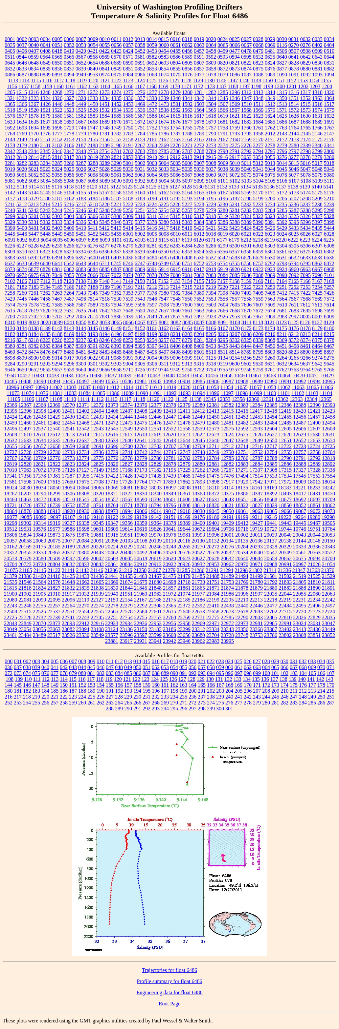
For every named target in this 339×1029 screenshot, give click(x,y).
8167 (222, 328)
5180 (45, 198)
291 (137, 708)
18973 (111, 511)
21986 (227, 594)
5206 (282, 198)
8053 (105, 322)
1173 (210, 86)
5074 (258, 175)
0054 (92, 45)
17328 (314, 470)
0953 (92, 74)
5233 (258, 204)
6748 (152, 263)
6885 (104, 269)
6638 (21, 263)
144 (8, 685)
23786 (270, 635)
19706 (227, 529)
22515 (25, 611)
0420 (81, 51)
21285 (183, 570)
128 (191, 679)
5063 (140, 175)
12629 (299, 434)
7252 (293, 287)
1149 (256, 80)
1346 (234, 98)
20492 (140, 552)
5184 (92, 198)
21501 (270, 576)
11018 (155, 387)
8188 (57, 334)
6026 (305, 234)
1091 (293, 74)
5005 (175, 163)
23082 (68, 629)
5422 (222, 228)
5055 (57, 175)
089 (165, 673)
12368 (39, 405)
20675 (299, 558)
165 (202, 685)
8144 (81, 328)
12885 (270, 464)
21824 (39, 588)
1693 (21, 127)
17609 (39, 482)
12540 (53, 428)
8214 (317, 334)
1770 (33, 133)
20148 (313, 541)
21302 (255, 570)
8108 (235, 322)
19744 (285, 529)
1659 (69, 122)
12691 (97, 446)
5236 (293, 204)
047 (110, 667)
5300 (21, 216)
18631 (212, 499)
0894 (69, 74)
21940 (111, 594)
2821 (116, 157)
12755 (285, 452)
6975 (33, 275)
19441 (270, 523)
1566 (222, 110)
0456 (187, 51)
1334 (104, 98)
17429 (140, 476)
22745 (97, 617)
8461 (305, 346)
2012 (270, 133)
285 (312, 702)
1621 (234, 116)
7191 (128, 287)
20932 (198, 564)
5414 (128, 228)
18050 (54, 487)
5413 (116, 228)
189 (91, 691)
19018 (184, 511)
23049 (10, 629)
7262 (45, 293)
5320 (234, 216)
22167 (140, 600)
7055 (69, 275)
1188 (233, 86)
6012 (199, 234)
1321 (10, 98)
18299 (53, 493)
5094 (164, 181)
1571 (282, 110)
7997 (293, 316)
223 (73, 697)
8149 (116, 328)
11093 (184, 393)
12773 (68, 458)
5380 (163, 222)
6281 (152, 245)
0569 (104, 57)
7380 (163, 293)
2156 (104, 139)
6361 (282, 251)
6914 (163, 269)
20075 (54, 541)
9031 (104, 358)
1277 (152, 92)
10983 (169, 381)
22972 (227, 623)
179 (330, 685)
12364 (310, 399)
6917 (199, 269)
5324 (282, 216)
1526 (92, 110)
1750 (128, 127)
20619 (155, 558)
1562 (175, 110)
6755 (234, 263)
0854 (163, 68)
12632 (10, 440)
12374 (126, 405)
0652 (81, 63)
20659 (270, 558)
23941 (155, 641)
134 (247, 679)
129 (201, 679)
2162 (163, 139)
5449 (57, 234)
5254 (163, 210)
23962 (198, 641)
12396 (25, 411)
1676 (175, 122)
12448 (184, 417)
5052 (33, 175)
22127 (97, 600)
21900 (10, 594)
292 (146, 708)
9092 (140, 358)
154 (100, 685)
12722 (285, 446)
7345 (92, 293)
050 (137, 667)
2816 (57, 157)
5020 (21, 169)
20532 (227, 552)
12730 (53, 452)
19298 (10, 523)
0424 (128, 51)
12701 (140, 446)
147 (36, 685)
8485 (116, 352)
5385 (211, 222)
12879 (184, 464)
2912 (175, 157)
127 (182, 679)
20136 (255, 541)
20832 (68, 564)
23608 (169, 635)
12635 (53, 440)
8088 (211, 322)
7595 (128, 304)
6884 (92, 269)
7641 (92, 310)
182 (27, 691)
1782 (116, 133)
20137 (270, 541)
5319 (222, 216)
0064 (211, 45)
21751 (212, 582)
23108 (97, 629)
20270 (198, 546)
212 (303, 691)
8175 (282, 328)
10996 (12, 387)
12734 (82, 452)
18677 (285, 499)
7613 (317, 304)
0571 (128, 57)
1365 (10, 104)
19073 (328, 511)
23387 (270, 629)
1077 (199, 74)
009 (91, 661)
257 (54, 702)
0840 (92, 68)
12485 (285, 422)
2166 (211, 139)
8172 (246, 328)
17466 (198, 476)
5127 (175, 186)
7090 (282, 275)
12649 (256, 440)
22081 (25, 600)
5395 (293, 222)
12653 (314, 440)
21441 (111, 576)
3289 (104, 163)
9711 (128, 369)
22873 (53, 623)
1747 (92, 127)
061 (238, 667)
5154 (69, 192)
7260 (21, 293)
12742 (140, 452)
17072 (39, 470)
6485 (163, 257)
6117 (175, 240)
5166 (211, 192)
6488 (187, 257)
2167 (222, 139)
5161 (152, 192)
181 (18, 691)
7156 (210, 281)
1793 (234, 133)
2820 (104, 157)
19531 (25, 529)
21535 (10, 582)
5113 (22, 186)
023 (220, 661)
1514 (293, 104)
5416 (152, 228)
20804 (53, 564)
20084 (83, 541)
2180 (33, 145)
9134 (222, 358)
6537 (211, 257)
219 (36, 697)
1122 (116, 80)
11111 (84, 399)
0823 (258, 63)
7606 (246, 304)
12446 (155, 417)
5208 (305, 198)
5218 (92, 204)
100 (266, 673)
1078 (211, 74)
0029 (270, 39)
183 (36, 691)
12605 (285, 428)
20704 (10, 564)
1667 (81, 122)
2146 (317, 133)
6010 (175, 234)
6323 (45, 251)
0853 (152, 68)
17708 (97, 482)
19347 (111, 523)
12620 (169, 434)
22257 (53, 605)
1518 (10, 110)
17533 (270, 476)
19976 (169, 535)
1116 (47, 80)
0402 (317, 45)
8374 (305, 340)
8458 (293, 346)
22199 (212, 600)
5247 (92, 210)
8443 (234, 346)
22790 (241, 617)
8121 (269, 322)
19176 (198, 517)
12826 (111, 464)
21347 (298, 570)
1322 (21, 98)
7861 (187, 316)
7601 (199, 304)
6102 (128, 240)
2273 (211, 145)
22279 (126, 605)
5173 (293, 192)
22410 (212, 605)
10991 (285, 381)
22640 (184, 611)
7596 (140, 304)
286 (321, 702)
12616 (111, 434)
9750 (187, 369)
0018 (187, 39)
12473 (126, 422)
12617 (126, 434)
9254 (234, 358)
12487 (299, 422)
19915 (111, 535)
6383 (10, 257)
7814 (92, 316)
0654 (92, 63)
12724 (314, 446)
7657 (163, 310)
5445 (10, 234)
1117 (59, 80)
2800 (329, 151)
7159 (246, 281)
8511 (222, 352)
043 (73, 667)
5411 (92, 228)
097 (238, 673)
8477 (57, 352)
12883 (241, 464)
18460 (10, 499)
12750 (227, 452)
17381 (53, 476)
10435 (81, 375)
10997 (27, 387)
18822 (241, 505)
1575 (329, 110)
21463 (140, 576)
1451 (104, 104)
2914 (199, 157)
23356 (241, 629)
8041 (69, 322)
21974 (184, 594)
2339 (305, 145)
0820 (222, 63)
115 (73, 679)
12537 (39, 428)
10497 (82, 381)
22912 (82, 623)
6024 (282, 234)
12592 (241, 428)
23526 (68, 635)
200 (192, 691)
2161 (152, 139)
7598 (163, 304)
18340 (155, 493)
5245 (69, 210)
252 (8, 702)
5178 (21, 198)
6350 (163, 251)
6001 (128, 234)
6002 (140, 234)
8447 (258, 346)
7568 (305, 299)
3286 (69, 163)
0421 (92, 51)
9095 (163, 358)
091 (183, 673)
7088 (258, 275)
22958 (184, 623)
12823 (68, 464)
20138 (284, 541)
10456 (211, 375)
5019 (10, 169)
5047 (305, 169)
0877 (282, 68)
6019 (222, 234)
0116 (282, 45)
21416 (53, 576)
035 (330, 661)
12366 (10, 405)
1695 (45, 127)
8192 (81, 334)
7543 (140, 299)
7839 (128, 316)
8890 (305, 352)
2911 (163, 157)
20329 (285, 546)
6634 (317, 257)
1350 (282, 98)
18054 (68, 487)
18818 (198, 505)
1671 (128, 122)
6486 (175, 257)
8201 (175, 334)
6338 (128, 251)
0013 (140, 39)
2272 (199, 145)
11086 (112, 393)
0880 (305, 68)
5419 (187, 228)
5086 (69, 181)
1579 (45, 116)
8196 (116, 334)
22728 (25, 617)
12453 (256, 417)
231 (146, 697)
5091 (128, 181)
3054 (258, 157)
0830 (317, 63)
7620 (45, 310)
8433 (211, 346)
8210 (270, 334)
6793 (282, 263)
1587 (140, 116)
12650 (270, 440)
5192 (175, 198)
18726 (25, 505)
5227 (187, 204)
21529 (328, 576)
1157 (23, 86)
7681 (282, 310)
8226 (57, 340)
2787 (187, 151)
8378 (329, 340)
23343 (227, 629)
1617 (199, 116)
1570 (270, 110)
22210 (241, 600)
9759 (258, 369)
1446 (57, 104)
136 (265, 679)
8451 (282, 346)
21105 (25, 570)
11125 (181, 399)
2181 (45, 145)
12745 (169, 452)
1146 (221, 80)
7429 (10, 299)
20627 (198, 558)
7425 (317, 293)
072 (8, 673)
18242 (328, 487)
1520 (33, 110)
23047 (328, 623)
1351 (293, 98)
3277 (293, 157)
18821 (227, 505)
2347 (69, 151)
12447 (169, 417)
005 (54, 661)
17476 (227, 476)
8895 (317, 352)
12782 (184, 458)
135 (256, 679)
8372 (293, 340)
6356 (222, 251)
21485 (198, 576)
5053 (45, 175)
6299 (222, 245)
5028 (104, 169)
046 (100, 667)
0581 (140, 57)
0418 (57, 51)
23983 (212, 641)
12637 (82, 440)
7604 (222, 304)
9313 (187, 363)
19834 (25, 535)
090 (174, 673)
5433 (293, 228)
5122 (115, 186)
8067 (140, 322)
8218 (33, 340)
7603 (211, 304)
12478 (184, 422)
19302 (25, 523)
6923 (270, 269)
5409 (69, 228)
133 (237, 679)
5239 (329, 204)
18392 (270, 493)
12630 (314, 434)
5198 (246, 198)
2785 (163, 151)
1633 (10, 122)
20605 (126, 558)
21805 (299, 582)
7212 (152, 287)
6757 (258, 263)
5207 (293, 198)
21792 (270, 582)
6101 (116, 240)
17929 (241, 482)
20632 (227, 558)
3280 (329, 157)
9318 (211, 363)
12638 (97, 440)
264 (119, 702)
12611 (39, 434)
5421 (211, 228)
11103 (311, 393)
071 (330, 667)
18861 (314, 505)
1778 (69, 133)
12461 (39, 422)
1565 (211, 110)
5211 (10, 204)
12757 (299, 452)
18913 (53, 511)
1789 (199, 133)
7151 (151, 281)
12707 (169, 446)
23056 (39, 629)
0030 (282, 39)
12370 (68, 405)
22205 (227, 600)
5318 (211, 216)
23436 (314, 629)
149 (54, 685)
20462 (111, 552)
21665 (97, 582)
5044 (270, 169)
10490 (39, 381)
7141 (116, 281)
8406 (175, 346)
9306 (152, 363)
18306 (68, 493)
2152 (57, 139)
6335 (92, 251)
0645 (10, 63)
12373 (111, 405)
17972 (285, 482)
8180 (329, 328)
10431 (38, 375)
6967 (317, 269)
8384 (57, 346)
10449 (182, 375)
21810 (314, 582)
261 (91, 702)
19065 (270, 511)
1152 (291, 80)
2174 (305, 139)
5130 (198, 186)
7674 (270, 310)
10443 (153, 375)
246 (284, 697)
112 (45, 679)
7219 (211, 287)
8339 (258, 340)
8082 (175, 322)
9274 (317, 358)
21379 (10, 576)
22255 (39, 605)
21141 (68, 570)
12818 (328, 458)
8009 (329, 316)
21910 (53, 594)
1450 (92, 104)
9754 (211, 369)
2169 (246, 139)
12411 (183, 411)
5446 (21, 234)
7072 (116, 275)
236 (192, 697)
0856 (187, 68)
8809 (270, 352)
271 (183, 702)
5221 (116, 204)
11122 (167, 399)
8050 (81, 322)
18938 (97, 511)
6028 (329, 234)
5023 (45, 169)
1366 (21, 104)
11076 (41, 393)
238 (211, 697)
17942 (256, 482)
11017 (141, 387)
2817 (69, 157)
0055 (104, 45)
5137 (281, 186)
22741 (68, 617)
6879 (45, 269)
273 (202, 702)
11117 (125, 399)
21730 (198, 582)
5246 (81, 210)
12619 (155, 434)
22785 (227, 617)
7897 (199, 316)
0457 (199, 51)
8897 (329, 352)
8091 (223, 322)
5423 (234, 228)
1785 (152, 133)
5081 (10, 181)
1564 (199, 110)
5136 (269, 186)
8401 (163, 346)
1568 (246, 110)
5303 (57, 216)
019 (183, 661)
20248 (169, 546)
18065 (97, 487)
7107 (34, 281)
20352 (10, 552)
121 (127, 679)
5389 (246, 222)
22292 (140, 605)
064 (266, 667)
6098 (93, 240)
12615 (97, 434)
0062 (187, 45)
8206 (222, 334)
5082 (22, 181)
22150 (111, 600)
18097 (169, 487)
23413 (299, 629)
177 (312, 685)
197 (165, 691)
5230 (222, 204)
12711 (212, 446)
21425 (68, 576)
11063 (298, 387)
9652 (33, 369)
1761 (258, 127)
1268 (57, 92)
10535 (111, 381)
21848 (155, 588)
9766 (329, 369)
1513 (282, 104)
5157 (104, 192)
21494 (241, 576)
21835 (82, 588)
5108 (306, 181)
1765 (305, 127)
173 (275, 685)
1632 (329, 116)
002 (27, 661)
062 (248, 667)
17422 (111, 476)
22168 (155, 600)
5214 (45, 204)
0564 (45, 57)
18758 (82, 505)
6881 (57, 269)
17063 (25, 470)
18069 (112, 487)
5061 (116, 175)
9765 (317, 369)
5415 (140, 228)
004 (45, 661)
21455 (126, 576)
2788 (199, 151)
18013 (314, 482)
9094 (152, 358)
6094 (45, 240)
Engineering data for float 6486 (170, 992)
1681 (222, 122)
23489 (39, 635)
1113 (13, 80)
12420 (299, 411)
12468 (82, 422)
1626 (293, 116)
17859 (169, 482)
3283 (33, 163)
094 (211, 673)
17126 (68, 470)
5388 (234, 222)
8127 (317, 322)
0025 (234, 39)
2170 (258, 139)
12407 (126, 411)
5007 (199, 163)
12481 (227, 422)
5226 (175, 204)
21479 (184, 576)
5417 (163, 228)
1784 (140, 133)
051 (146, 667)
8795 (258, 352)
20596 (82, 558)
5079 (317, 175)
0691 (140, 63)
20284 (241, 546)
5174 (305, 192)
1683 (246, 122)
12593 (256, 428)
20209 (82, 546)
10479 (327, 375)
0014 (152, 39)
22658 (212, 611)
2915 (211, 157)
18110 (213, 487)
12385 (270, 405)
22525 (39, 611)
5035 (187, 169)
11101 (283, 393)
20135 (241, 541)
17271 (241, 470)
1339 (163, 98)
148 (45, 685)
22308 (155, 605)
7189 (104, 287)
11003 (69, 387)
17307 (256, 470)
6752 (199, 263)
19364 (155, 523)
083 (110, 673)
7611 (293, 304)
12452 (241, 417)
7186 (69, 287)
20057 (10, 541)
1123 (128, 80)
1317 (305, 92)
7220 (222, 287)
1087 (246, 74)
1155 (326, 80)
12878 (169, 464)
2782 (128, 151)
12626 (256, 434)
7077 (140, 275)
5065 (163, 175)
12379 (184, 405)
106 (321, 673)
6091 (10, 240)
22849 (25, 623)
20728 (39, 564)
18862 (328, 505)
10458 (226, 375)
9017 (69, 358)
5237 (305, 204)
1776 (45, 133)
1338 (152, 98)
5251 (140, 210)
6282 (163, 245)
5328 (329, 216)
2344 (33, 151)
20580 (39, 558)
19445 (299, 523)
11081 (56, 393)
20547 (270, 552)
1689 (317, 122)
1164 (105, 86)
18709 (328, 499)
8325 (246, 340)
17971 (270, 482)
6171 (210, 240)
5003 (152, 163)
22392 (198, 605)
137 (274, 679)
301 (229, 708)
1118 (70, 80)
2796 (282, 151)
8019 (22, 322)
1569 (258, 110)
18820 (212, 505)
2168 (234, 139)
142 (320, 679)
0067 (246, 45)
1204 (327, 86)
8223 (45, 340)
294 (165, 708)
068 (303, 667)
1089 (270, 74)
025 (238, 661)
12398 (39, 411)
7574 (10, 304)
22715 (285, 611)
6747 (140, 263)
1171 (186, 86)
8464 (317, 346)
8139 (45, 328)
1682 (234, 122)
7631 (69, 310)
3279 (317, 157)
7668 (234, 310)
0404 (329, 45)
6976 (45, 275)
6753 (211, 263)
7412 (282, 293)
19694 (212, 529)
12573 (212, 428)
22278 (111, 605)
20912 (140, 564)
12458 (328, 417)
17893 (198, 482)
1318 (317, 92)
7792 (69, 316)
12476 (155, 422)
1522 (57, 110)
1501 (175, 104)
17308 (270, 470)
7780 (45, 316)
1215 (21, 92)
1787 (175, 133)
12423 (328, 411)
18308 (82, 493)
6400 (92, 257)
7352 (116, 293)
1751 (140, 127)
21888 (299, 588)
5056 (69, 175)
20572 (328, 552)
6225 (329, 240)
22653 (198, 611)
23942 (169, 641)
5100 (211, 181)
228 (119, 697)
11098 (241, 393)
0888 (33, 74)
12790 (285, 458)
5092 (140, 181)
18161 (255, 487)
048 (119, 667)
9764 (305, 369)
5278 (199, 210)
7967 (258, 316)
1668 (92, 122)
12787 (256, 458)
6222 (293, 240)
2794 (258, 151)
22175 (169, 600)
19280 (313, 517)
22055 (299, 594)
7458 (45, 299)
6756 (246, 263)
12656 (25, 446)
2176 (329, 139)
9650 (21, 369)
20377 (68, 552)
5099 (199, 181)
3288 (92, 163)
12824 (82, 464)
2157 (116, 139)
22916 (97, 623)
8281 (199, 340)
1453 (128, 104)
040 (45, 667)
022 (211, 661)
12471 (97, 422)
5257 (187, 210)
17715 (111, 482)
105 (312, 673)
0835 (45, 68)
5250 (128, 210)
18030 (25, 487)
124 (155, 679)
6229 (45, 245)
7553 (211, 299)
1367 (33, 104)
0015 (163, 39)
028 (266, 661)
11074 (27, 393)
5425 (258, 228)
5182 (69, 198)
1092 (305, 74)
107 (330, 673)
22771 (198, 617)
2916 (222, 157)
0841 (104, 68)
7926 (222, 316)
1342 (199, 98)
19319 (53, 523)
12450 (212, 417)
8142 (57, 328)
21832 (68, 588)
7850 (163, 316)
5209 (317, 198)
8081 (164, 322)
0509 (317, 51)
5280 (222, 210)
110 (28, 679)
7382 (175, 293)
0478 (246, 51)
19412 (241, 523)
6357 (234, 251)
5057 (81, 175)
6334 (81, 251)
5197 (234, 198)
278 (248, 702)
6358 (246, 251)
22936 (140, 623)
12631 (328, 434)
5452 (92, 234)
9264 (282, 358)
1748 (104, 127)
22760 (169, 617)
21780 (256, 582)
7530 (116, 299)
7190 (116, 287)
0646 (21, 63)
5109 (317, 181)
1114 (24, 80)
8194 (104, 334)
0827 (282, 63)
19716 (241, 529)
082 (100, 673)
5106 (282, 181)
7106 (22, 281)
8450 (270, 346)
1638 (57, 122)
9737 (152, 369)
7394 (211, 293)
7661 (187, 310)
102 (284, 673)
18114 (227, 487)
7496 (81, 299)
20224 (111, 546)
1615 (175, 116)
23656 (184, 635)
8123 (281, 322)
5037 (211, 169)
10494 (53, 381)
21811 (328, 582)
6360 (270, 251)
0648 (33, 63)
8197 (128, 334)
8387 (69, 346)
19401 (212, 523)
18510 (68, 499)
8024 (34, 322)
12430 (68, 417)
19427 (256, 523)
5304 (69, 216)
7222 (246, 287)
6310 (21, 251)
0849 (116, 68)
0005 (57, 39)
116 (81, 679)
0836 (57, 68)
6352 (175, 251)
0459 (222, 51)
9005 (45, 358)
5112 (10, 186)
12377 (155, 405)
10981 (140, 381)
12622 (198, 434)
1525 (81, 110)
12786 (241, 458)
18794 (155, 505)
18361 (184, 493)
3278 (305, 157)
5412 (104, 228)
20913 (155, 564)
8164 (187, 328)
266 (137, 702)
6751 (187, 263)
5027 (92, 169)
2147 (329, 133)
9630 (258, 363)
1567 (234, 110)
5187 (116, 198)
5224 (152, 204)
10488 (25, 381)
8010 (10, 322)
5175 (317, 192)
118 (99, 679)
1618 (211, 116)
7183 (33, 287)
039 (36, 667)
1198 (256, 86)
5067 (187, 175)
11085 (98, 393)
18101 (198, 487)
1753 (163, 127)
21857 (169, 588)
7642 (104, 310)
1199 (268, 86)
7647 (116, 310)
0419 (69, 51)
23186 (169, 629)
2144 (293, 133)
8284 (211, 340)
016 (156, 661)
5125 (151, 186)
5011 (246, 163)
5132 (222, 186)
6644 (92, 263)
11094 (198, 393)
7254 (317, 287)
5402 (45, 228)
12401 (68, 411)
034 (321, 661)
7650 (140, 310)
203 (220, 691)
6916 (187, 269)
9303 (116, 363)
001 (18, 661)
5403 (57, 228)
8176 (293, 328)
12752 (256, 452)
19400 (198, 523)
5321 (246, 216)
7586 (69, 304)
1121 (105, 80)
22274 (97, 605)
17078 (53, 470)
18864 (10, 511)
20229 (126, 546)
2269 (163, 145)
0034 (329, 39)
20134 (227, 541)
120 (118, 679)
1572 (293, 110)
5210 (329, 198)
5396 (305, 222)
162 (174, 685)
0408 (45, 51)
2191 (128, 145)
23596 (126, 635)
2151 (45, 139)
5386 (222, 222)
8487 (140, 352)
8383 (45, 346)
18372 (212, 493)
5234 (270, 204)
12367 (25, 405)
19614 (126, 529)
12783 (198, 458)
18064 (83, 487)
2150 (33, 139)
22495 (299, 605)
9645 (329, 363)
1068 (152, 74)
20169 (25, 546)
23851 (314, 635)
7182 (21, 287)
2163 (175, 139)
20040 (285, 535)
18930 (82, 511)
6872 (329, 263)
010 (100, 661)
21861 (184, 588)
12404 (97, 411)
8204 (199, 334)
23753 (256, 635)
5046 (293, 169)
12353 (224, 399)
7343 (81, 293)
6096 (69, 240)
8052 (93, 322)
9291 (33, 363)
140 (302, 679)
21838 (97, 588)
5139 (305, 186)
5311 (152, 216)
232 (156, 697)
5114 (34, 186)
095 (220, 673)
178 (321, 685)
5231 (234, 204)
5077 (293, 175)
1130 (209, 80)
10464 (283, 375)
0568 (92, 57)
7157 (222, 281)
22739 (53, 617)
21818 (25, 588)
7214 (175, 287)
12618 (140, 434)
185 (54, 691)
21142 (82, 570)
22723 (314, 611)
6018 (211, 234)
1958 (258, 133)
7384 (187, 293)
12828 (140, 464)
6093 (34, 240)
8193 (92, 334)
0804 (175, 63)
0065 (222, 45)
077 (54, 673)
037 (18, 667)
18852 (299, 505)
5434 (305, 228)
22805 (270, 617)
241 (238, 697)
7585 (57, 304)
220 (45, 697)
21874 (227, 588)
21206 (111, 570)
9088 (116, 358)
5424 (246, 228)
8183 (21, 334)
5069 (211, 175)
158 (137, 685)
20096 (112, 541)
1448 (69, 104)
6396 (69, 257)
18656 (256, 499)
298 (202, 708)
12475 (140, 422)
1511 (258, 104)
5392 (282, 222)
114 (63, 679)
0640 (282, 57)
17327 (299, 470)
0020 (211, 39)
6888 (128, 269)
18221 (299, 487)
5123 (127, 186)
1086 (234, 74)
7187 (81, 287)
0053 (81, 45)
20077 (68, 541)
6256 (69, 245)
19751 (314, 529)
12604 (270, 428)
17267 (227, 470)
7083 (211, 275)
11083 (70, 393)
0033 (317, 39)
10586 (126, 381)
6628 (246, 257)
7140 (104, 281)
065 (275, 667)
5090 (116, 181)
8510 (211, 352)
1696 (57, 127)
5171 (270, 192)
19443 (285, 523)
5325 (293, 216)
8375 (317, 340)
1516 (317, 104)
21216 (125, 570)
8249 (116, 340)
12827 (126, 464)
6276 (92, 245)
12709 (198, 446)
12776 (111, 458)
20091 (97, 541)
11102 (297, 393)
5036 (199, 169)
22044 (285, 594)
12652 (299, 440)
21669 (111, 582)
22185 (184, 600)
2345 (45, 151)
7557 (234, 299)
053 (165, 667)
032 (303, 661)
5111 (329, 181)
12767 (10, 458)
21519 (299, 576)
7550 (187, 299)
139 (293, 679)
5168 (234, 192)
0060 (163, 45)
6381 (317, 251)
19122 (111, 517)
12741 (126, 452)
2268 (152, 145)
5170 (258, 192)
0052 (69, 45)
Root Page (169, 1003)
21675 (140, 582)
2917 (234, 157)
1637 (45, 122)
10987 (227, 381)
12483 (256, 422)
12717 (270, 446)
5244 (57, 210)
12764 (328, 452)
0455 (175, 51)
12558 (184, 428)
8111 (246, 322)
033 (312, 661)
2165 (199, 139)
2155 (92, 139)
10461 (254, 375)
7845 (140, 316)
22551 (68, 611)
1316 (293, 92)
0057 (128, 45)
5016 (305, 163)
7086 (246, 275)
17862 (184, 482)
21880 (270, 588)
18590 (140, 499)
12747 (184, 452)
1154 (314, 80)
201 (202, 691)
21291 (212, 570)
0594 (234, 57)
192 (119, 691)
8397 (152, 346)
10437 (110, 375)
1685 (270, 122)
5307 (104, 216)
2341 (329, 145)
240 (229, 697)
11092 (170, 393)
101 (275, 673)
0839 (81, 68)
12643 (169, 440)
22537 (53, 611)
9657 (57, 369)
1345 (222, 98)
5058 (92, 175)
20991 (285, 564)
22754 (126, 617)
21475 (169, 576)
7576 (21, 304)
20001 (227, 535)
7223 (258, 287)
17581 (10, 482)
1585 (116, 116)
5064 (152, 175)
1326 (57, 98)
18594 (155, 499)
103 (294, 673)
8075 (152, 322)
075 (36, 673)
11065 (312, 387)
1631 (317, 116)
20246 (155, 546)
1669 (104, 122)
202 (211, 691)
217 (18, 697)
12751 (241, 452)
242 (248, 697)
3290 (116, 163)
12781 (169, 458)
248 (303, 697)
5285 (282, 210)
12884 (256, 464)
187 (73, 691)
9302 (104, 363)
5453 (104, 234)
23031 (314, 623)
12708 (184, 446)
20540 (256, 552)
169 (238, 685)
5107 (294, 181)
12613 (68, 434)
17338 (328, 470)
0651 (69, 63)
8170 (234, 328)
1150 (267, 80)
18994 (126, 511)
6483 (140, 257)
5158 (116, 192)
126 (173, 679)
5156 (92, 192)
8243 (92, 340)
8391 (92, 346)
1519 (21, 110)
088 (156, 673)
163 (183, 685)
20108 (140, 541)
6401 (104, 257)
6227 (21, 245)
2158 (128, 139)
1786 (163, 133)
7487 (69, 299)
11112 (97, 399)
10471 (312, 375)
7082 (199, 275)
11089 (127, 393)
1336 (128, 98)
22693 (256, 611)
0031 (293, 39)
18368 (198, 493)
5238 (317, 204)
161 (165, 685)
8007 (317, 316)
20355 (25, 552)
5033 (163, 169)
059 (220, 667)
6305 (293, 245)
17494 (241, 476)
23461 (10, 635)
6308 (329, 245)
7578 (33, 304)
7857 (175, 316)
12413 (212, 411)
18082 (140, 487)
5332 (45, 222)
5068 (199, 175)
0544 (21, 57)
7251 (282, 287)
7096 (317, 275)
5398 (329, 222)
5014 (282, 163)
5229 (211, 204)
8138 (33, 328)
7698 (317, 310)
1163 (93, 86)
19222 (284, 517)
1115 (36, 80)
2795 (270, 151)
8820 (282, 352)
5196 (222, 198)
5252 (152, 210)
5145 (45, 192)
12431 (82, 417)
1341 (187, 98)
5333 (57, 222)
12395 (10, 411)
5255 (175, 210)
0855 (175, 68)
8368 (270, 340)
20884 (126, 564)
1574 (317, 110)
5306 (92, 216)
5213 (33, 204)
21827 (53, 588)
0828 (293, 63)
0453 (152, 51)
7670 (246, 310)
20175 (39, 546)
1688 (305, 122)
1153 (302, 80)
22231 (299, 600)
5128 (186, 186)
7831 (104, 316)
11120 (153, 399)
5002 (140, 163)
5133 (234, 186)
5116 (57, 186)
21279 (168, 570)
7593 (104, 304)
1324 (45, 98)
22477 (270, 605)
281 (275, 702)
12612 (53, 434)
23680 (198, 635)
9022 (92, 358)
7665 (211, 310)
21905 (39, 594)
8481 (81, 352)
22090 (39, 600)
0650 (57, 63)
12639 (111, 440)
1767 (329, 127)
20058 (25, 541)
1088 (258, 74)
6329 (69, 251)
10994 (314, 381)
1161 (70, 86)
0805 (187, 63)
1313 (258, 92)
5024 (57, 169)
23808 (299, 635)
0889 (45, 74)
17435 (155, 476)
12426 (25, 417)
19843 (39, 535)
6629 (258, 257)
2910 (152, 157)
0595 (246, 57)
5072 (234, 175)
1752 (152, 127)
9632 (282, 363)
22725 (10, 617)
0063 (199, 45)
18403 (285, 493)
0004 (45, 39)
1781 (104, 133)
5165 (199, 192)
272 (192, 702)
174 (284, 685)
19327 (68, 523)
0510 (329, 51)
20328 (270, 546)
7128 (68, 281)
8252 (128, 340)
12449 (198, 417)
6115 (164, 240)
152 (82, 685)
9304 (128, 363)
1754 (175, 127)
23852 (328, 635)
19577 (53, 529)
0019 (199, 39)
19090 (39, 517)
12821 (39, 464)
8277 (175, 340)
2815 (45, 157)
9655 (45, 369)
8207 (234, 334)
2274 (222, 145)
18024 (10, 487)
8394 (128, 346)
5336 (81, 222)
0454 (163, 51)
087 (146, 673)
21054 (328, 564)
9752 (199, 369)
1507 (222, 104)
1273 (104, 92)
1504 (211, 104)
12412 (198, 411)
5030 (128, 169)
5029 (116, 169)
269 (165, 702)
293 (156, 708)
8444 (246, 346)
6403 (116, 257)
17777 (155, 482)
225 (91, 697)
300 (220, 708)
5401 (33, 228)
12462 (53, 422)
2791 (234, 151)
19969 (140, 535)
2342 (10, 151)
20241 (140, 546)
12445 (140, 417)
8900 (33, 358)
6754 (222, 263)
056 (192, 667)
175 (294, 685)
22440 (241, 605)
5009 (222, 163)
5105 (270, 181)
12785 (227, 458)
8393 (116, 346)
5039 (234, 169)
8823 (293, 352)
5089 (105, 181)
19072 (314, 511)
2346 (57, 151)
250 (321, 697)
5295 (317, 210)
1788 (187, 133)
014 (137, 661)
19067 (299, 511)
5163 (175, 192)
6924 (282, 269)
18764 (111, 505)
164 (192, 685)
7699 (329, 310)
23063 (53, 629)
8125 (293, 322)
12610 (25, 434)
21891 (328, 588)
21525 (314, 576)
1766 (317, 127)
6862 (317, 263)
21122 (54, 570)
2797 (293, 151)
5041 (258, 169)
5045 (282, 169)
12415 (227, 411)
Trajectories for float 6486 (169, 970)
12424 (10, 417)
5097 (187, 181)
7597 (152, 304)
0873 (234, 68)
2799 (317, 151)
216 (8, 697)
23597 (140, 635)
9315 (199, 363)
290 (128, 708)
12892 (328, 464)
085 (128, 673)
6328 (57, 251)
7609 (270, 304)
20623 (184, 558)
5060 (104, 175)
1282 (211, 92)
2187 (81, 145)
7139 (92, 281)
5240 (10, 210)
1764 (293, 127)
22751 (111, 617)
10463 (269, 375)
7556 (222, 299)
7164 (281, 281)
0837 (69, 68)
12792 (314, 458)
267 (146, 702)
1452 (116, 104)
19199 (241, 517)
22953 (155, 623)
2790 (222, 151)
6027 (317, 234)
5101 (223, 181)
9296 (69, 363)
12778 (126, 458)
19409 (227, 523)
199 (183, 691)
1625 (282, 116)
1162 (82, 86)
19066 (285, 511)
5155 (81, 192)
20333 (299, 546)
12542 (82, 428)
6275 (81, 245)
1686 (282, 122)
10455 (197, 375)
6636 (329, 257)
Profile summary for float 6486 (169, 981)
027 (257, 661)
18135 (241, 487)
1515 (305, 104)
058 (211, 667)
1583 (92, 116)
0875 (258, 68)
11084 (84, 393)
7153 (175, 281)
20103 (126, 541)
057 (202, 667)
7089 (270, 275)
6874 (21, 269)
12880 (198, 464)
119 (108, 679)
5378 (152, 222)
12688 (82, 446)
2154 (81, 139)
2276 (246, 145)
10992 (299, 381)
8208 (246, 334)
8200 (163, 334)
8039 (57, 322)
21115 (40, 570)
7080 (175, 275)
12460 (25, 422)
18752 (68, 505)
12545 (111, 428)
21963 (155, 594)
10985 (198, 381)
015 (146, 661)
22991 (285, 623)
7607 (258, 304)
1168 (152, 86)
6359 (258, 251)
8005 (305, 316)
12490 (314, 422)
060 (229, 667)
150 (64, 685)
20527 (198, 552)
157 (128, 685)
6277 (104, 245)
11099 (255, 393)
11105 (13, 399)
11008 (98, 387)
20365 (53, 552)
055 (183, 667)
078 (64, 673)
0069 (270, 45)
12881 (212, 464)
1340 (175, 98)
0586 (175, 57)
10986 (212, 381)
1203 (315, 86)
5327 (317, 216)
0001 (10, 39)
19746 (299, 529)
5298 (329, 210)
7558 (246, 299)
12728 (25, 452)
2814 (33, 157)
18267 (10, 493)
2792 (246, 151)
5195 (211, 198)
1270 (69, 92)
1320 (329, 92)
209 (275, 691)
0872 (222, 68)
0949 (81, 74)
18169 (270, 487)
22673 (227, 611)
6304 (282, 245)
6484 (152, 257)
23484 (25, 635)
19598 (82, 529)
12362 (281, 399)
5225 (163, 204)
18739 (53, 505)
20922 (169, 564)
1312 (246, 92)
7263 (57, 293)
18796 (169, 505)
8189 (69, 334)
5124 (139, 186)
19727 (270, 529)
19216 (270, 517)
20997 (299, 564)
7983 (282, 316)
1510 (246, 104)
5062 (128, 175)
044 (82, 667)
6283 (175, 245)
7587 (81, 304)
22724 (328, 611)
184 (45, 691)
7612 (305, 304)
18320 (97, 493)
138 (283, 679)
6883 (81, 269)
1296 (234, 92)
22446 (256, 605)
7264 (69, 293)
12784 (212, 458)
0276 (305, 45)
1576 (10, 116)
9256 (246, 358)
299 (211, 708)
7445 (21, 299)
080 (82, 673)
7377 (140, 293)
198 (174, 691)
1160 (58, 86)
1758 (222, 127)
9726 (140, 369)
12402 (82, 411)
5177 (10, 198)
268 (156, 702)
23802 (285, 635)
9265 (293, 358)
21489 (227, 576)
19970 (155, 535)
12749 (212, 452)
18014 (328, 482)
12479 (198, 422)
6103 (140, 240)
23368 (256, 629)
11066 (326, 387)
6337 (116, 251)
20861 (111, 564)
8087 (199, 322)
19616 (140, 529)
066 (284, 667)
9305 (140, 363)
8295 (222, 340)
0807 (199, 63)
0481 (270, 51)
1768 (10, 133)
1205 (10, 92)
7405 (258, 293)
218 (27, 697)
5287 (293, 210)
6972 (21, 275)
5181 (57, 198)
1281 (199, 92)
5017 (317, 163)
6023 (270, 234)
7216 (199, 287)
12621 (184, 434)
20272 (212, 546)
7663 (199, 310)
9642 (317, 363)
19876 (82, 535)
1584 (104, 116)
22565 (111, 611)
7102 (10, 281)
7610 (282, 304)
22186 (198, 600)
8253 (140, 340)
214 (321, 691)
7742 (33, 316)
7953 (234, 316)
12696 (111, 446)
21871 (212, 588)
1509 (234, 104)
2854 (140, 157)
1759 (234, 127)
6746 (128, 263)
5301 (33, 216)
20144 (299, 541)
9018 (81, 358)
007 (73, 661)
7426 (329, 293)
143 (329, 679)
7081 (187, 275)
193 (128, 691)
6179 (234, 240)
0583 (163, 57)
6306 (305, 245)
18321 (111, 493)
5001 (128, 163)
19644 (184, 529)
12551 (155, 428)
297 (192, 708)
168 (229, 685)
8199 (152, 334)
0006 (69, 39)
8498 (175, 352)
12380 (198, 405)
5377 (140, 222)
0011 (116, 39)
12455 (285, 417)
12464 (68, 422)
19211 (256, 517)
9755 (222, 369)
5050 (10, 175)
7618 (21, 310)
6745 (116, 263)
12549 (126, 428)
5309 (128, 216)
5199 (258, 198)
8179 (317, 328)
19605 (111, 529)
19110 (83, 517)
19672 (198, 529)
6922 (258, 269)
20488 (126, 552)
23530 (82, 635)
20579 (25, 558)
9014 (57, 358)
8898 (10, 358)
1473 (163, 104)
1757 (211, 127)
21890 (314, 588)
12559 (198, 428)
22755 (140, 617)
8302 (234, 340)
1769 (21, 133)
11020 (184, 387)
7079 (163, 275)
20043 (299, 535)
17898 (212, 482)
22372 (184, 605)
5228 (199, 204)
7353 (128, 293)
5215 (57, 204)
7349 (104, 293)
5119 (80, 186)
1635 (33, 122)
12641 (140, 440)
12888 (299, 464)
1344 (211, 98)
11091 (155, 393)
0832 (10, 68)
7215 (187, 287)
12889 (314, 464)
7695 (305, 310)
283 (294, 702)
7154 (187, 281)
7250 (270, 287)
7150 (139, 281)
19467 (314, 523)
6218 (258, 240)
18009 (299, 482)
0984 (128, 74)
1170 (175, 86)
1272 (92, 92)
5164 (187, 192)
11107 (41, 399)
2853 (128, 157)
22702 (270, 611)
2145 (305, 133)
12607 (314, 428)
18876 (25, 511)
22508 (10, 611)
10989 (256, 381)
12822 (53, 464)
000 (8, 661)
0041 (45, 45)
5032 (152, 169)
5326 (305, 216)
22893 (68, 623)
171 (257, 685)
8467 (329, 346)
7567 (293, 299)
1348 (258, 98)
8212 (293, 334)
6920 (234, 269)
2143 (282, 133)
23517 (53, 635)
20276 (227, 546)
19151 (169, 517)
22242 (328, 600)
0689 (116, 63)
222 (64, 697)
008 (82, 661)
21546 (25, 582)
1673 (152, 122)
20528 (212, 552)
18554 (97, 499)
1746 (81, 127)
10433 (52, 375)
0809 (211, 63)
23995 (227, 641)
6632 (293, 257)
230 (137, 697)
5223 (140, 204)
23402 (285, 629)
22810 (285, 617)
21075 (11, 570)
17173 (140, 470)
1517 (329, 104)
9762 (282, 369)
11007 (84, 387)
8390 (81, 346)
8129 (329, 322)
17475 (212, 476)
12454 (270, 417)
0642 (305, 57)
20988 (270, 564)
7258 (10, 293)
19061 (241, 511)
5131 (210, 186)
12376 (140, 405)
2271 (187, 145)
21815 (10, 588)
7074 (128, 275)
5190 (152, 198)
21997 (256, 594)
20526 (184, 552)
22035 (270, 594)
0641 (293, 57)
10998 (41, 387)
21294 (226, 570)
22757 (155, 617)
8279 (187, 340)
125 (164, 679)
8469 (10, 352)
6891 (152, 269)
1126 (163, 80)
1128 (186, 80)
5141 (328, 186)
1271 (81, 92)
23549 (97, 635)
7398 (222, 293)
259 (73, 702)
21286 (197, 570)
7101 (329, 275)
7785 (57, 316)
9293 (45, 363)
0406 (21, 51)
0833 (21, 68)
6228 (33, 245)
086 (137, 673)
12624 (227, 434)
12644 (184, 440)
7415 (293, 293)
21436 (97, 576)
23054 (25, 629)
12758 (314, 452)
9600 (234, 363)
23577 (111, 635)
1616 (187, 116)
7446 (33, 299)
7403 (246, 293)
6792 (270, 263)
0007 (81, 39)
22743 (82, 617)
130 (210, 679)
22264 (68, 605)
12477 (169, 422)
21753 (227, 582)
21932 (82, 594)
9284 (10, 363)
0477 (234, 51)
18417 (299, 493)
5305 (81, 216)
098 (248, 673)
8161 (152, 328)
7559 (258, 299)
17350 (25, 476)
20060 (39, 541)
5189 (140, 198)
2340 (317, 145)
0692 (152, 63)
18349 (169, 493)
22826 (299, 617)
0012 (128, 39)
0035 (10, 45)
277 (238, 702)
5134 (245, 186)
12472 (111, 422)
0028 (258, 39)
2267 (140, 145)
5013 (270, 163)
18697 (314, 499)
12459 (10, 422)
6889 (140, 269)
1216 (33, 92)
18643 (227, 499)
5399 (10, 228)
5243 (45, 210)
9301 (92, 363)
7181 (10, 287)
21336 (284, 570)
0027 (246, 39)
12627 (270, 434)
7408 (270, 293)
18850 (285, 505)
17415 (97, 476)
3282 (21, 163)
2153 (69, 139)
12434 (111, 417)
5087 (81, 181)
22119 (82, 600)
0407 (33, 51)
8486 (128, 352)
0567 (81, 57)
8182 (10, 334)
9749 (175, 369)
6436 (128, 257)
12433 (97, 417)
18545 (82, 499)
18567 (126, 499)
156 (119, 685)
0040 (33, 45)
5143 (21, 192)
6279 (128, 245)
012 (119, 661)
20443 (97, 552)
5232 (246, 204)
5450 (69, 234)
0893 (57, 74)
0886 (10, 74)
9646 (10, 369)
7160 (258, 281)
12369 (53, 405)
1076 (187, 74)
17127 (82, 470)
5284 (270, 210)
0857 (199, 68)
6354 (199, 251)
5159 (128, 192)
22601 (155, 611)
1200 (279, 86)
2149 (21, 139)
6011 (187, 234)
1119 (82, 80)
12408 (140, 411)
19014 (155, 511)
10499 (97, 381)
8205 (211, 334)
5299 (10, 216)
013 (128, 661)
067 (294, 667)
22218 (270, 600)
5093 (152, 181)
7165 (293, 281)
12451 (227, 417)
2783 (140, 151)
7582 (45, 304)
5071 (222, 175)
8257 (163, 340)
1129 (198, 80)
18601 (169, 499)
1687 (293, 122)
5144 (33, 192)
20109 (155, 541)
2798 (305, 151)
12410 (169, 411)
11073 (13, 393)
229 (128, 697)
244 (266, 697)
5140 (316, 186)
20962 (227, 564)
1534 (116, 110)
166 (211, 685)
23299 (184, 629)
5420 (199, 228)
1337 (140, 98)
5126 (163, 186)
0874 (246, 68)
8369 (282, 340)
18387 (256, 493)
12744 (155, 452)
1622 (246, 116)
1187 (221, 86)
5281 (234, 210)
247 (294, 697)
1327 (69, 98)
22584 (140, 611)
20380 (82, 552)
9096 (175, 358)
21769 (241, 582)
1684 (258, 122)
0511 (10, 57)
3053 (246, 157)
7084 (222, 275)
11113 (111, 399)
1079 (222, 74)
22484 (285, 605)
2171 (270, 139)
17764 (140, 482)
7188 (92, 287)
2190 (116, 145)
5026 (81, 169)
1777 (57, 133)
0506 (282, 51)
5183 (81, 198)
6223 (305, 240)
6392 (33, 257)
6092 (22, 240)
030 (284, 661)
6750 (175, 263)
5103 (246, 181)
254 (27, 702)
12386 (285, 405)
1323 (33, 98)
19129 (126, 517)
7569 (317, 299)
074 (27, 673)
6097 (81, 240)
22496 (314, 605)
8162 (163, 328)
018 (174, 661)
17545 (299, 476)
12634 (39, 440)
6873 (10, 269)
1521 (45, 110)
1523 (69, 110)
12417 (256, 411)
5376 (128, 222)
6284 (187, 245)
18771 (126, 505)
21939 (97, 594)
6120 (198, 240)
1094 (329, 74)
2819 (92, 157)
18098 (184, 487)
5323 (270, 216)
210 (284, 691)
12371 (82, 405)
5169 (246, 192)
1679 (211, 122)
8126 (305, 322)
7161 (269, 281)
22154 (126, 600)
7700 (10, 316)
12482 (241, 422)
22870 (39, 623)
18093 (155, 487)
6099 (105, 240)
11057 (255, 387)
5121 (104, 186)
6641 (57, 263)
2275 (234, 145)
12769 (39, 458)
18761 (97, 505)
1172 (198, 86)
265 (128, 702)
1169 (163, 86)
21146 (96, 570)
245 (275, 697)
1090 (282, 74)
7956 (246, 316)
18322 (126, 493)
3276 (282, 157)
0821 (234, 63)
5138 (293, 186)
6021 (246, 234)
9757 (234, 369)
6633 (305, 257)
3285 (57, 163)
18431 (314, 493)
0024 (222, 39)
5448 (45, 234)
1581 (69, 116)
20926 (184, 564)
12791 (299, 458)
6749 (163, 263)
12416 (241, 411)
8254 (152, 340)
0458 (211, 51)
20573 (10, 558)
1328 (81, 98)
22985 (270, 623)
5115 (45, 186)
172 (266, 685)
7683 (293, 310)
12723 (299, 446)
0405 (10, 51)
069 (312, 667)
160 (156, 685)
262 (100, 702)
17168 (126, 470)
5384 (199, 222)
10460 (240, 375)
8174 (270, 328)
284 (303, 702)
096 (229, 673)
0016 (175, 39)
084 (119, 673)
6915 (175, 269)
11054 (226, 387)
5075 (270, 175)
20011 (256, 535)
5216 (69, 204)
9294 (57, 363)
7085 (234, 275)
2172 (282, 139)
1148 (244, 80)
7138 (80, 281)
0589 (187, 57)
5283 (258, 210)
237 (202, 697)
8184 (33, 334)
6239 (57, 245)
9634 (293, 363)
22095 (53, 600)
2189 (104, 145)
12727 (10, 452)
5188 (128, 198)
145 (18, 685)
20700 (328, 558)
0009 (92, 39)
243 (257, 697)
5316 (187, 216)
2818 (81, 157)
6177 (222, 240)
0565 (57, 57)
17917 (227, 482)
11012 (112, 387)
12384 (256, 405)
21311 (269, 570)
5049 (329, 169)
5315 (175, 216)
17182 (155, 470)
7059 (81, 275)
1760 (246, 127)
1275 (128, 92)
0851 (128, 68)
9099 (187, 358)
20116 (183, 541)
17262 (198, 470)
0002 (21, 39)
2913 (187, 157)
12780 (155, 458)
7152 (163, 281)
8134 (21, 328)
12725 (328, 446)
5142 (10, 192)
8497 (163, 352)
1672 (140, 122)
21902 (25, 594)
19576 (39, 529)
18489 (53, 499)
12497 (25, 428)
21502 (285, 576)
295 (174, 708)
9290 (21, 363)
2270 (175, 145)
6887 (116, 269)
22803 (256, 617)
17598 (25, 482)
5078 (305, 175)
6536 (199, 257)
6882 (69, 269)
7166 (305, 281)
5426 (270, 228)
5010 (234, 163)
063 (257, 667)
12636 (68, 440)
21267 (154, 570)
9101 (199, 358)
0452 (140, 51)
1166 (128, 86)
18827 (256, 505)
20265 (184, 546)
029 (275, 661)
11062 (283, 387)
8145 (92, 328)
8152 (140, 328)
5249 (116, 210)
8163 (175, 328)
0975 (116, 74)
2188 (92, 145)
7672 (258, 310)
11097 (226, 393)
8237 (81, 340)
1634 (21, 122)
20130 (198, 541)
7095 (305, 275)
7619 (33, 310)
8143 (69, 328)
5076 (282, 175)
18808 (184, 505)
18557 (111, 499)
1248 (45, 92)
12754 (270, 452)
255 (36, 702)
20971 (256, 564)
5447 (33, 234)
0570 (116, 57)
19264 (299, 517)
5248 (104, 210)
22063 (328, 594)
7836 (116, 316)
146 (27, 685)
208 (266, 691)
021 (202, 661)
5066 (175, 175)
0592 (211, 57)
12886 (285, 464)
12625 (241, 434)
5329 (10, 222)
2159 (140, 139)
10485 (10, 381)
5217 (81, 204)
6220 (281, 240)
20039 (270, 535)
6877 (33, 269)
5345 (104, 222)
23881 (111, 641)
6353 (187, 251)
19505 (328, 523)
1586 (128, 116)
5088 (93, 181)
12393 (328, 405)
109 (19, 679)
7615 (10, 310)
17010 (10, 470)
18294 (39, 493)
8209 (258, 334)
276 (229, 702)
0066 (234, 45)
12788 (270, 458)
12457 (314, 417)
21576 (53, 582)
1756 (199, 127)
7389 (199, 293)
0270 (293, 45)
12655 (10, 446)
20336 (314, 546)
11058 (269, 387)
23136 (126, 629)
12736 (97, 452)
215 (330, 691)
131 (219, 679)
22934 (126, 623)
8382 (33, 346)
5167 (222, 192)
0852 (140, 68)
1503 (199, 104)
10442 (139, 375)
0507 (293, 51)
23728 (227, 635)
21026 (314, 564)
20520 (169, 552)
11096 (212, 393)
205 (238, 691)
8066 (128, 322)
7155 (198, 281)
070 (321, 667)
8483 (104, 352)
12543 (97, 428)
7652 (152, 310)
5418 (175, 228)
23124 (111, 629)
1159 (47, 86)
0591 (199, 57)
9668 (116, 369)
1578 (33, 116)
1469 (140, 104)
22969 (198, 623)
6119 (187, 240)
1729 (69, 127)
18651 (241, 499)
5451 (81, 234)
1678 (199, 122)
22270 (82, 605)
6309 (10, 251)
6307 (317, 245)
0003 (33, 39)
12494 (328, 422)
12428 (39, 417)
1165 (116, 86)
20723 (25, 564)
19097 (54, 517)
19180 (212, 517)
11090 (141, 393)
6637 (10, 263)
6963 (305, 269)
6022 (258, 234)
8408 (187, 346)
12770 (53, 458)
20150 (328, 541)
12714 (241, 446)
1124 (140, 80)
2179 (21, 145)
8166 (211, 328)
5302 (45, 216)
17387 (68, 476)
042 (64, 667)
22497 (328, 605)
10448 (168, 375)
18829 (270, 505)
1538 (163, 110)
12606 (299, 428)
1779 (81, 133)
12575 (227, 428)
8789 (246, 352)
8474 (33, 352)
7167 (317, 281)
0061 (175, 45)
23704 (212, 635)
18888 (39, 511)
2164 (187, 139)
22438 (227, 605)
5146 (57, 192)
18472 (39, 499)
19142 (155, 517)
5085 (57, 181)
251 (330, 697)
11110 (70, 399)
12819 (10, 464)
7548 (175, 299)
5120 (92, 186)
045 (91, 667)
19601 (97, 529)
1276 (140, 92)
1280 (187, 92)
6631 (282, 257)
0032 (305, 39)
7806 (81, 316)
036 (8, 667)
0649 (45, 63)
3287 (81, 163)
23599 (155, 635)
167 (220, 685)
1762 (270, 127)
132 (228, 679)
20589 (53, 558)
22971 (212, 623)
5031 (140, 169)
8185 (45, 334)
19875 (68, 535)
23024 (299, 623)
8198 (140, 334)
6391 (21, 257)
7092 (293, 275)
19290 (328, 517)
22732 (39, 617)
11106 (27, 399)
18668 (270, 499)
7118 (57, 281)
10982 (155, 381)
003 (36, 661)
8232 (69, 340)
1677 (187, 122)
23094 (82, 629)
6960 (293, 269)
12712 (227, 446)
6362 (293, 251)
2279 (282, 145)
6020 (234, 234)
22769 (184, 617)
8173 (258, 328)
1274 (116, 92)
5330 (21, 222)
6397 (81, 257)
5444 (329, 228)
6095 (57, 240)
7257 (329, 287)
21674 (126, 582)
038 (27, 667)
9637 (305, 363)
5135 (257, 186)
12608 (328, 428)
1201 (291, 86)
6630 (270, 257)
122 (136, 679)
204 (229, 691)
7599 (175, 304)
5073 (246, 175)
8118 (258, 322)
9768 (10, 375)
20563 (314, 552)
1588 (152, 116)
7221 (234, 287)
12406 (111, 411)
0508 (305, 51)
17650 (68, 482)
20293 (256, 546)
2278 (270, 145)
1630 (305, 116)
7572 (329, 299)
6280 (140, 245)
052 (156, 667)
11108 (56, 399)
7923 (211, 316)
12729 (39, 452)
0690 (128, 63)
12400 (53, 411)
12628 (285, 434)
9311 (163, 363)
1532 (104, 110)
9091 (128, 358)
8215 (329, 334)
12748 (198, 452)
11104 (326, 393)
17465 (184, 476)
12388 (299, 405)
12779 (140, 458)
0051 (57, 45)
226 (100, 697)
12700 (126, 446)
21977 (198, 594)
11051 (198, 387)
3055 (270, 157)
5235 (282, 204)
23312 (198, 629)
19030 (198, 511)
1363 (317, 98)
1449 (81, 104)
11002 (55, 387)
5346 (116, 222)
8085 (187, 322)
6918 (211, 269)
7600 (187, 304)
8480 (69, 352)
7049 (57, 275)
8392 (104, 346)
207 (257, 691)
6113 (152, 240)
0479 (258, 51)
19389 (184, 523)
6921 (246, 269)
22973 (241, 623)
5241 (21, 210)
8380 (10, 346)
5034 (175, 169)
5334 (69, 222)
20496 (155, 552)
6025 (293, 234)
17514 (256, 476)
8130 (10, 328)
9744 (163, 369)
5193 (187, 198)
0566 (69, 57)
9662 (92, 369)
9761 (270, 369)
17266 (212, 470)
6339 (140, 251)
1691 (329, 122)
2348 (81, 151)
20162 (10, 546)
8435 (222, 346)
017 (165, 661)
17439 (169, 476)
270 (174, 702)
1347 (246, 98)
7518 (104, 299)
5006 (187, 163)
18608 (184, 499)
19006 (140, 511)
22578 (126, 611)
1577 (21, 116)
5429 (282, 228)
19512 (10, 529)
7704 (21, 316)
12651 (285, 440)
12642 (155, 440)
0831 (329, 63)
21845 (140, 588)
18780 (140, 505)
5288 (305, 210)
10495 (68, 381)
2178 (10, 145)
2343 (21, 151)
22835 (328, 617)
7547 (163, 299)
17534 (285, 476)
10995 (328, 381)
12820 (25, 464)
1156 (12, 86)
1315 (282, 92)
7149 (128, 281)
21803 (285, 582)
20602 (97, 558)
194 (137, 691)
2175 (317, 139)
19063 (256, 511)
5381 (175, 222)
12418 (270, 411)
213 (312, 691)
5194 (199, 198)
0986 (140, 74)
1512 (270, 104)
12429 (53, 417)
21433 (82, 576)
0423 (116, 51)
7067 (104, 275)
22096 (68, 600)
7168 (329, 281)
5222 (128, 204)
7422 (305, 293)
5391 (270, 222)
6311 (33, 251)
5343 (92, 222)
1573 (305, 110)
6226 (10, 245)
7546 (152, 299)
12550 (140, 428)
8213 (305, 334)
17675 (82, 482)
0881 (317, 68)
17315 (285, 470)
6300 (234, 245)
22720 (299, 611)
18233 (313, 487)
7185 (57, 287)
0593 (222, 57)
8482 (92, 352)
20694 (314, 558)
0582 (152, 57)
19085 (25, 517)
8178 (305, 328)
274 (211, 702)
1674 (163, 122)
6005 (152, 234)
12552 (169, 428)
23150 (140, 629)
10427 (23, 375)
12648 (241, 440)
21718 (184, 582)
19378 (169, 523)
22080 (10, 600)
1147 (233, 80)
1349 (270, 98)
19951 (126, 535)
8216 (10, 340)
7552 (199, 299)
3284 (45, 163)
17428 (126, 476)
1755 (187, 127)
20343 (328, 546)
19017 (169, 511)
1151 (279, 80)
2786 (175, 151)
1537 (152, 110)
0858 (211, 68)
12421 (314, 411)
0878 (293, 68)
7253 (305, 287)
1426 (45, 104)
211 (293, 691)
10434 (67, 375)
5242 (33, 210)
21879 (256, 588)
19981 (184, 535)
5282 (246, 210)
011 (109, 661)
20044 (314, 535)
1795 (246, 133)
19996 (212, 535)
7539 (128, 299)
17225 (184, 470)
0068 (258, 45)
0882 (329, 68)
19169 (184, 517)
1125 (151, 80)
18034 (39, 487)
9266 (305, 358)
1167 (140, 86)
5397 (317, 222)
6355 (211, 251)
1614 (163, 116)
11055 (241, 387)
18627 (198, 499)
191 (110, 691)
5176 (329, 192)
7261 (33, 293)
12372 (97, 405)
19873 (53, 535)
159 (146, 685)
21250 (140, 570)
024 (229, 661)
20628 (212, 558)
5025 (69, 169)
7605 (234, 304)
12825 (97, 464)
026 (248, 661)
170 (248, 685)
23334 (212, 629)
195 (146, 691)
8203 (187, 334)
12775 (97, 458)
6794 (293, 263)
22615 (169, 611)
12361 (267, 399)
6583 (234, 257)
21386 (25, 576)
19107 (68, 517)
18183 (284, 487)
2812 (10, 157)
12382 (227, 405)
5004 (163, 163)
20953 (212, 564)
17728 (126, 482)
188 (82, 691)
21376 (327, 570)
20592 (68, 558)
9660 (81, 369)
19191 (227, 517)
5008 (211, 163)
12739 (111, 452)
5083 (34, 181)
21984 (212, 594)
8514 (234, 352)
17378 (39, 476)
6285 (199, 245)
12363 (296, 399)
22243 (10, 605)
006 (64, 661)
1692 (10, 127)
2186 (69, 145)
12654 (328, 440)
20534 (241, 552)
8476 (45, 352)
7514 (92, 299)
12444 (126, 417)
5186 (104, 198)
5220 (104, 204)
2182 (57, 145)
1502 (187, 104)
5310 (140, 216)
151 (73, 685)
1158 (35, 86)
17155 (111, 470)
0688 (104, 63)
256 (45, 702)
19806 (10, 535)
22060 (314, 594)
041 (54, 667)
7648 (128, 310)
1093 (317, 74)
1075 (175, 74)
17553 (314, 476)
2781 (116, 151)
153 (91, 685)
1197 (244, 86)
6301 (246, 245)
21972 (169, 594)
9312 (175, 363)
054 (174, 667)
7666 (222, 310)
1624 (270, 116)
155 (110, 685)
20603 (111, 558)
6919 (222, 269)
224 (82, 697)
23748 (241, 635)
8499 (187, 352)
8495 (152, 352)
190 (100, 691)
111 (37, 679)
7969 (270, 316)
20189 (68, 546)
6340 (152, 251)
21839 (111, 588)
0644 (329, 57)
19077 (10, 517)
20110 (169, 541)
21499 (256, 576)
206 (248, 691)
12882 (227, 464)
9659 (69, 369)
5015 (293, 163)
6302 (258, 245)
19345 (97, 523)
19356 (126, 523)
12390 (314, 405)
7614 (329, 304)
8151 (128, 328)
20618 (140, 558)
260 (82, 702)
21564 (39, 582)
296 (183, 708)
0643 (317, 57)
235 (183, 697)
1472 (152, 104)
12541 (68, 428)
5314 (163, 216)
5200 (270, 198)
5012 (258, 163)
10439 (124, 375)
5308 (116, 216)
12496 (10, 428)
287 (330, 702)
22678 (241, 611)
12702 (155, 446)
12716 (256, 446)
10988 (241, 381)
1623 (258, 116)
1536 (140, 110)
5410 (81, 228)
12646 (212, 440)
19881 (97, 535)
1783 (128, 133)
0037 (21, 45)
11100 (269, 393)
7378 (152, 293)
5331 (33, 222)
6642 (69, 263)
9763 (293, 369)
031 (294, 661)
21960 (140, 594)
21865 (198, 588)
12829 (155, 464)
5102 (235, 181)
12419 (285, 411)
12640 (126, 440)
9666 (104, 369)
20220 (97, 546)
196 (156, 691)
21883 (285, 588)
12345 (209, 399)
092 (192, 673)
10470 (298, 375)
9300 (81, 363)
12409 (155, 411)
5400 (21, 228)
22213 (256, 600)
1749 (116, 127)
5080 (329, 175)
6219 (269, 240)
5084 (45, 181)
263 (110, 702)
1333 (92, 98)
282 (284, 702)
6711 (104, 263)
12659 (68, 446)
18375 (227, 493)
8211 (282, 334)
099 (257, 673)
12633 (25, 440)
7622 (57, 310)
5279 (211, 210)
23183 (155, 629)
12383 (241, 405)
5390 (258, 222)
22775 (212, 617)
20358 (39, 552)
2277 (258, 145)
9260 (270, 358)
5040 (246, 169)
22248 (25, 605)
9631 (270, 363)
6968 (329, 269)
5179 (33, 198)
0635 (270, 57)
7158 (234, 281)
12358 (238, 399)
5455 (116, 234)
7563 (270, 299)
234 (174, 697)
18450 (328, 493)
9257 (258, 358)
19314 (39, 523)
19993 (198, 535)
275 (220, 702)
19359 (140, 523)
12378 (169, 405)
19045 (212, 511)
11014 (127, 387)
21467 (155, 576)
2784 (152, 151)
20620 (169, 558)
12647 (227, 440)
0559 (33, 57)
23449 (328, 629)
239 (220, 697)
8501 (199, 352)
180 (8, 691)
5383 (187, 222)
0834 (33, 68)
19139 (140, 517)
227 (110, 697)
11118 (139, 399)
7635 (81, 310)
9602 (246, 363)
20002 (241, 535)
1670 (116, 122)
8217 (21, 340)
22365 (169, 605)
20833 (82, 564)
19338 (82, 523)
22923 (111, 623)
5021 (33, 169)
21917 (68, 594)
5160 (140, 192)
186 (64, 691)
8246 (104, 340)
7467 (57, 299)
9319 (222, 363)
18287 (25, 493)
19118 (97, 517)
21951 (126, 594)
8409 (199, 346)
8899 (21, 358)
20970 (241, 564)
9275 (329, 358)
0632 (258, 57)
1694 (33, 127)
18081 (126, 487)
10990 (270, 381)
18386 (241, 493)
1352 (305, 98)
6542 (222, 257)
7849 (152, 316)
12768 (25, 458)
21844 (126, 588)
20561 (299, 552)
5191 (163, 198)
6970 (10, 275)
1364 (329, 98)
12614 (82, 434)
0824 (270, 63)
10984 (184, 381)
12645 (198, 440)
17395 (82, 476)
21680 (155, 582)
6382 (329, 251)
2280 (293, 145)
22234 (314, 600)
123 (145, 679)
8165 (199, 328)
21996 (241, 594)
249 (312, 697)
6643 (81, 263)
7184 (45, 287)
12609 (10, 434)
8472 (21, 352)
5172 (282, 192)
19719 (256, 529)
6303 (270, 245)
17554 (328, 476)
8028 (45, 322)
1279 (175, 92)
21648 (68, 582)
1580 (57, 116)
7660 (175, 310)
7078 (152, 275)
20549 (285, 552)
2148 (10, 139)
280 (266, 702)
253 (18, 702)
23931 (140, 641)
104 (303, 673)
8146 (104, 328)
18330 (140, 493)
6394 (57, 257)
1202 (303, 86)
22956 (169, 623)
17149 (97, 470)
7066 (92, 275)
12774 (82, 458)
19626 (155, 529)
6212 (246, 240)
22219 (285, 600)
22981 (256, 623)
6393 (45, 257)
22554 (82, 611)
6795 (305, 263)
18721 (10, 505)
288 (110, 708)
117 (91, 679)
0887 (21, 74)
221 (54, 697)
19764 (328, 529)
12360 (253, 399)
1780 (92, 133)
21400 (39, 576)
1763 (282, 127)
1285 (222, 92)
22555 (97, 611)
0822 (246, 63)
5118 (68, 186)
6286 (211, 245)
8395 (140, 346)
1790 (211, 133)
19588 (68, 529)
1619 (222, 116)
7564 (282, 299)
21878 (241, 588)
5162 (163, 192)
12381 (212, 405)
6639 (33, 263)
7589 (92, 304)
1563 (187, 110)
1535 (128, 110)
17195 (169, 470)
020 (192, 661)
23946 (184, 641)
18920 (68, 511)
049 (128, 667)
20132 (212, 541)
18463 (25, 499)
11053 (212, 387)
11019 (169, 387)
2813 (21, 157)
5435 (317, 228)
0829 (305, 63)
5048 (317, 169)
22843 (10, 623)
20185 (53, 546)
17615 (53, 482)
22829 (314, 617)
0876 (270, 68)
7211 (140, 287)
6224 (317, 240)
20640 (241, 558)
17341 (10, 476)
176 (303, 685)
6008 (163, 234)
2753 (92, 151)
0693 (163, 63)
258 (64, 702)
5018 (329, 163)
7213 (163, 287)
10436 (95, 375)
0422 (104, 51)
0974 (104, 74)
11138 (195, 399)
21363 (313, 570)
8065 (116, 322)
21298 (241, 570)
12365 (325, 399)
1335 (116, 98)
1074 (163, 74)
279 (257, 702)
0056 (116, 45)
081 (91, 673)
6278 (116, 245)
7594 (116, 304)
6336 (104, 251)
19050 (227, 511)
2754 (104, 151)
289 (119, 708)
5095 (175, 181)
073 (18, 673)
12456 (299, 417)
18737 (39, 505)
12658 (53, 446)
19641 (169, 529)
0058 (140, 45)
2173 (293, 139)
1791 (222, 133)
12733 (68, 452)
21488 (212, 576)
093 (202, 673)
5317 (199, 216)
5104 (258, 181)
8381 (21, 346)
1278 (163, 92)
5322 (258, 216)
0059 (152, 45)
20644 (256, 558)
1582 (81, 116)
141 (311, 679)
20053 (328, 535)
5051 (21, 175)
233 (165, 697)
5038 (222, 169)
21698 (169, 582)
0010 (104, 39)
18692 (299, 499)
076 (45, 673)
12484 (270, 422)
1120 (93, 80)
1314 (270, 92)
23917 (126, 641)
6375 (305, 251)
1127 (175, 80)
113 (54, 679)
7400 (234, 293)
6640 (45, 263)
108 (9, 679)
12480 (212, 422)
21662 (82, 582)
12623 (212, 434)
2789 (211, 151)
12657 (39, 446)
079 (73, 673)
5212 (21, 204)
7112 (45, 281)
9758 (246, 369)
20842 (97, 564)
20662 (285, 558)
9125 (211, 358)
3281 (10, 163)
